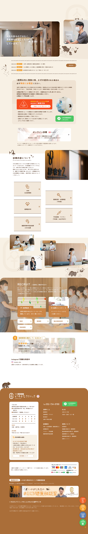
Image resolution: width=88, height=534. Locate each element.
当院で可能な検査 (47, 419)
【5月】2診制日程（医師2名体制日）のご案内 (34, 64)
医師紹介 (45, 412)
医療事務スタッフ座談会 (68, 434)
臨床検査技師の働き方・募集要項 (70, 431)
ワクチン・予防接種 (48, 431)
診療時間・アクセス (48, 414)
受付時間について (23, 456)
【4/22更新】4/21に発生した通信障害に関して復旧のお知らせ (38, 67)
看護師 (39, 321)
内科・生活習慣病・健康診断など (51, 426)
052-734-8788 (52, 404)
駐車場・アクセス (24, 412)
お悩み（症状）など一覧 (68, 414)
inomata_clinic (17, 362)
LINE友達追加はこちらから (66, 119)
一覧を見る (71, 65)
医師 (21, 321)
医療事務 (23, 327)
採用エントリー (66, 439)
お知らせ (19, 64)
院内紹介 (45, 417)
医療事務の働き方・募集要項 (69, 436)
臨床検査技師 (58, 321)
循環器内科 (46, 429)
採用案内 (64, 426)
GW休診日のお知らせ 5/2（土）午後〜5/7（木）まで (36, 70)
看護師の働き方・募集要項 (68, 429)
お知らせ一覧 (65, 412)
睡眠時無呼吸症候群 (48, 434)
